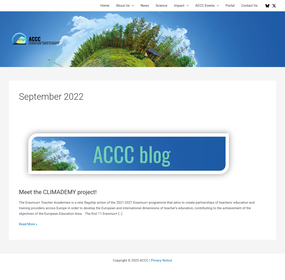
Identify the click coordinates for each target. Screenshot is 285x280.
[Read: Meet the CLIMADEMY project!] (128, 153)
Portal (230, 6)
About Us (125, 5)
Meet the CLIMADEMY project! (58, 192)
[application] (132, 5)
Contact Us (249, 6)
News (144, 6)
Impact (181, 5)
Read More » (28, 224)
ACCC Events (207, 5)
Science (161, 6)
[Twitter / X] (274, 6)
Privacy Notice (161, 260)
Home (104, 6)
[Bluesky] (267, 6)
